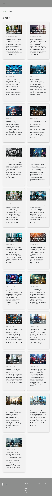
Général (26, 493)
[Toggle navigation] (4, 3)
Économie (26, 486)
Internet (26, 488)
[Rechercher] (7, 484)
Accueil (4, 11)
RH (26, 490)
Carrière (26, 483)
